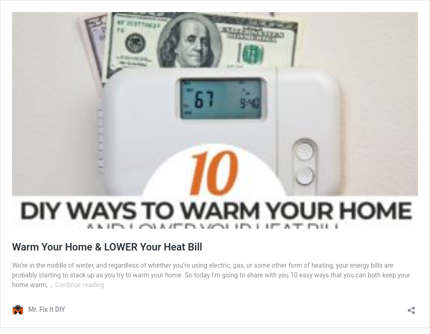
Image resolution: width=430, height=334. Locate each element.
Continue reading (79, 285)
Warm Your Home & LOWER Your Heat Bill (107, 247)
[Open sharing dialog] (411, 307)
